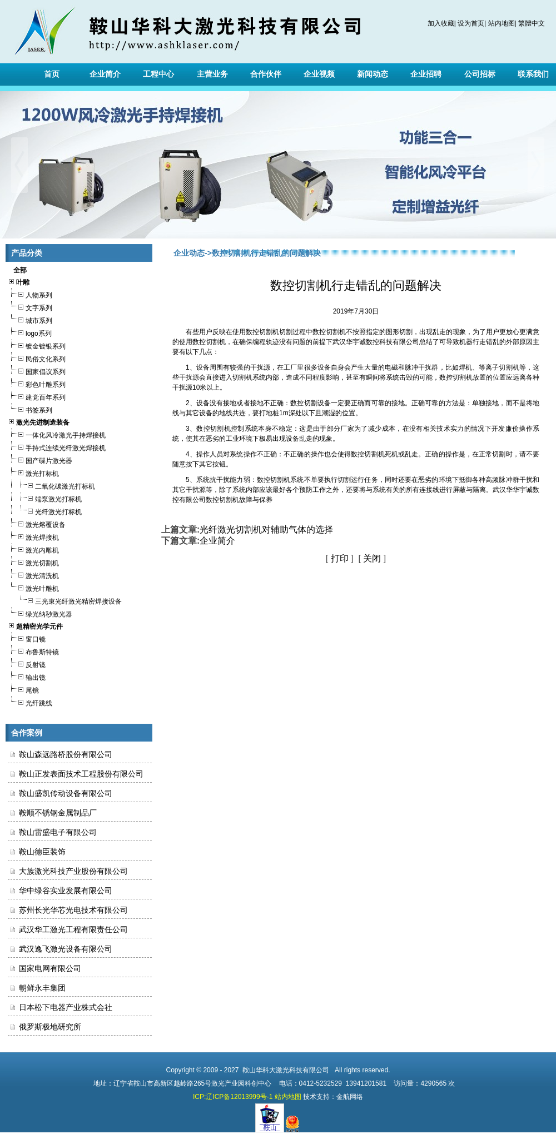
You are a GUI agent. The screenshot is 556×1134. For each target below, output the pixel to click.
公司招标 (479, 73)
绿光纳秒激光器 (40, 613)
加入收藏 (441, 23)
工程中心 (158, 73)
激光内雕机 (33, 549)
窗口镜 (27, 638)
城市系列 (30, 319)
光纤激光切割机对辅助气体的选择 (266, 529)
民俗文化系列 (37, 357)
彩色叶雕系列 (37, 383)
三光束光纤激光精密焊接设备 (65, 600)
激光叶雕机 (33, 587)
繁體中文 (531, 23)
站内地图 (501, 23)
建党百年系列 (37, 396)
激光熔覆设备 (37, 523)
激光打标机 (33, 472)
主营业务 (212, 73)
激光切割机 (33, 561)
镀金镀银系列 (37, 345)
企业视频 (319, 73)
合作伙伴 (265, 73)
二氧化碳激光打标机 (51, 485)
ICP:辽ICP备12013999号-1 (232, 1097)
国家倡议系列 (37, 370)
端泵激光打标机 (45, 498)
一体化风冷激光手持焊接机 (57, 434)
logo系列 (30, 332)
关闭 (372, 558)
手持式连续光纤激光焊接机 (57, 446)
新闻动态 (372, 73)
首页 (51, 73)
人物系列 (30, 294)
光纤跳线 (30, 702)
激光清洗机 (33, 574)
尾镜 (23, 689)
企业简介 (105, 73)
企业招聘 (425, 73)
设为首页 (471, 23)
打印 (340, 558)
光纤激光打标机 (45, 510)
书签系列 (30, 409)
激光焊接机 (33, 536)
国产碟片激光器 (40, 459)
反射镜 (27, 663)
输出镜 (27, 676)
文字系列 (30, 306)
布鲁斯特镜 (33, 650)
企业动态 (189, 252)
